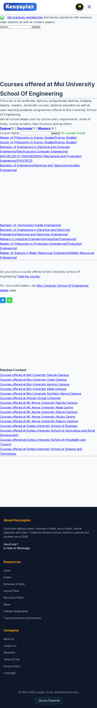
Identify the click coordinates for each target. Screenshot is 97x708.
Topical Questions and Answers (22, 618)
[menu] (89, 7)
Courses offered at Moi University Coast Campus (33, 379)
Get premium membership (25, 17)
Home (7, 570)
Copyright (9, 672)
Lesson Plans (11, 590)
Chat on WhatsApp (17, 548)
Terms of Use (12, 659)
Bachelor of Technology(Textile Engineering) (30, 225)
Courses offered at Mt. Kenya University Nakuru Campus (39, 421)
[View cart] (79, 7)
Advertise (9, 652)
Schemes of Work (14, 584)
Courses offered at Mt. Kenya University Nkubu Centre (37, 416)
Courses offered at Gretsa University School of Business (38, 426)
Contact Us (10, 645)
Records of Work (14, 597)
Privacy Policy (12, 666)
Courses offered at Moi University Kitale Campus (33, 389)
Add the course (28, 276)
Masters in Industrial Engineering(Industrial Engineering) (38, 239)
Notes (7, 604)
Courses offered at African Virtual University (30, 398)
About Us (9, 638)
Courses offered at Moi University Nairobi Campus (34, 375)
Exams (7, 577)
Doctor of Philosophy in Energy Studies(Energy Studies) (38, 142)
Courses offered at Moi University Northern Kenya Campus (40, 393)
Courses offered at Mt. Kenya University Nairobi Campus (39, 403)
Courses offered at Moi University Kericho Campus (34, 384)
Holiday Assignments (16, 611)
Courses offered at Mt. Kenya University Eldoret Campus (38, 412)
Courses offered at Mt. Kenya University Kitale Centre (36, 407)
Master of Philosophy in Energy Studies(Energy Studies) (38, 137)
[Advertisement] (48, 54)
